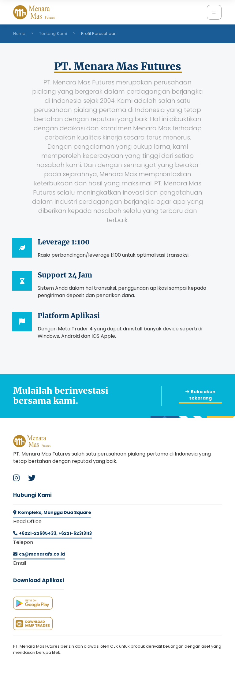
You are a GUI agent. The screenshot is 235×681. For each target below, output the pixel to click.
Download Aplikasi (38, 580)
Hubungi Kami (32, 495)
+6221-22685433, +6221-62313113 (52, 533)
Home (19, 33)
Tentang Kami (53, 33)
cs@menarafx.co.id (39, 554)
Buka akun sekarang (200, 395)
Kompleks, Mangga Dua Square (52, 512)
